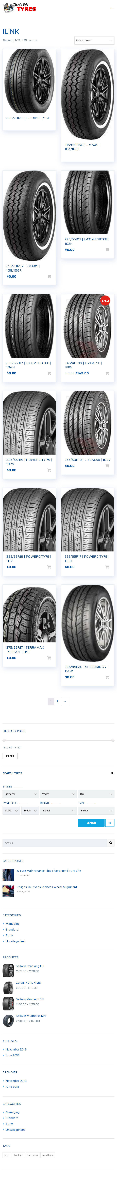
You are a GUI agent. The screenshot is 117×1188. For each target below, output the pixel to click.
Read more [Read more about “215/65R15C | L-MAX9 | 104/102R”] (112, 154)
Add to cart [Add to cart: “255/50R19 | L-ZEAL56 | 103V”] (112, 465)
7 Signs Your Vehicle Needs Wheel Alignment (47, 887)
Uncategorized (15, 941)
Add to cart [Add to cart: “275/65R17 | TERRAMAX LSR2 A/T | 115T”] (54, 658)
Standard (12, 929)
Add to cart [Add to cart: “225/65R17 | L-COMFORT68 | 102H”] (112, 249)
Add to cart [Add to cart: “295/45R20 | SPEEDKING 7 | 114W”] (112, 677)
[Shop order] (94, 41)
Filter (10, 756)
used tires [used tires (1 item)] (47, 1155)
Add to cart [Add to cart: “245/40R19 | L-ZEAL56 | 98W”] (112, 373)
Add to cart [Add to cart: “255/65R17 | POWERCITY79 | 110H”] (112, 567)
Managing (13, 923)
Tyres (9, 935)
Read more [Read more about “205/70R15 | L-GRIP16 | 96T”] (54, 122)
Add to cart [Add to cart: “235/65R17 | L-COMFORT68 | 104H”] (54, 373)
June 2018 (12, 1055)
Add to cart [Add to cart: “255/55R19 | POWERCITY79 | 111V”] (54, 567)
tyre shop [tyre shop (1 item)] (33, 1155)
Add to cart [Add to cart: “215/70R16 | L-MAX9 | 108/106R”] (54, 276)
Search (91, 823)
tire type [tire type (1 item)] (18, 1155)
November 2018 (16, 1049)
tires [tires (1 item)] (7, 1155)
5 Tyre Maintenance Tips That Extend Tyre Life (49, 871)
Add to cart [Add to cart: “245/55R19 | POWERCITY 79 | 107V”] (54, 470)
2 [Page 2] (57, 701)
